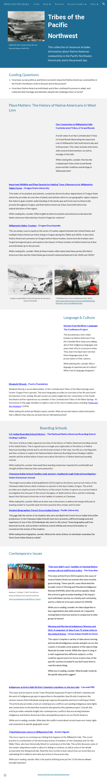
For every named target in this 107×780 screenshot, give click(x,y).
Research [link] (59, 4)
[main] (26, 46)
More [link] (93, 4)
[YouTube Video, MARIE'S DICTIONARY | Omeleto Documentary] (34, 327)
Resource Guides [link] (75, 4)
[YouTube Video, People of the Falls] (30, 133)
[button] (103, 4)
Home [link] (36, 4)
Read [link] (45, 4)
